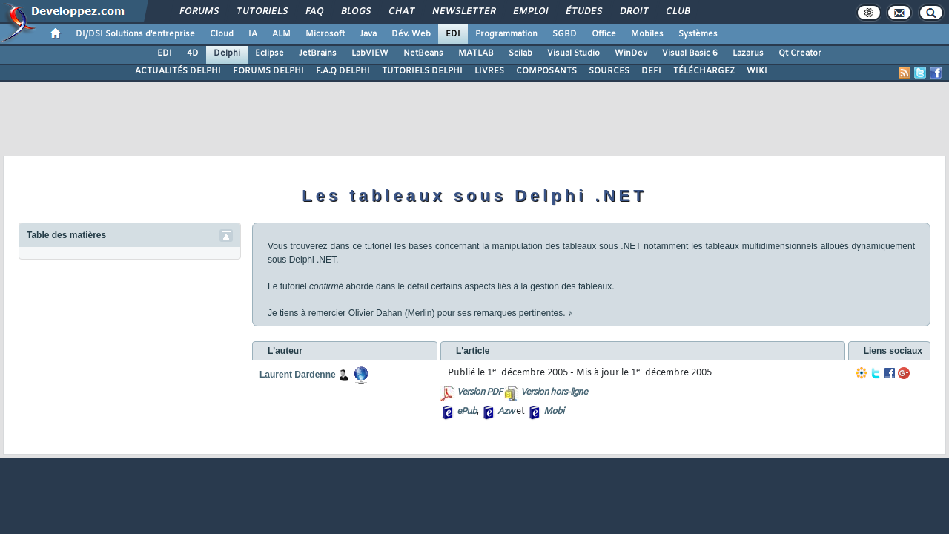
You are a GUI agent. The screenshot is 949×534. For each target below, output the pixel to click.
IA (252, 34)
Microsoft (325, 34)
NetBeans (423, 53)
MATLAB (476, 53)
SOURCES (609, 71)
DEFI (651, 71)
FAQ (313, 12)
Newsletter (463, 12)
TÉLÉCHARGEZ (704, 71)
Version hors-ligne (553, 392)
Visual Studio (573, 53)
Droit (633, 12)
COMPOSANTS (546, 71)
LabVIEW (369, 53)
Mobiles (647, 34)
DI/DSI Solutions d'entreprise (135, 34)
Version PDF (479, 392)
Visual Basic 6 (690, 53)
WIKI (757, 71)
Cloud (222, 34)
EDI (453, 34)
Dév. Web (411, 34)
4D (193, 53)
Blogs (355, 12)
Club (677, 12)
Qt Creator (799, 53)
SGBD (564, 34)
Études (583, 12)
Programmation (506, 34)
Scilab (520, 53)
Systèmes (698, 34)
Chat (400, 12)
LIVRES (489, 71)
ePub (467, 412)
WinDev (631, 53)
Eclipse (269, 53)
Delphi (227, 53)
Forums (198, 12)
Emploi (530, 12)
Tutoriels (261, 12)
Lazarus (748, 53)
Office (604, 34)
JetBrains (318, 53)
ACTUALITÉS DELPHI (178, 71)
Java (368, 34)
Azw (505, 412)
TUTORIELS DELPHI (422, 71)
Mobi (553, 412)
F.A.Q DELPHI (343, 71)
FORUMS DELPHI (268, 71)
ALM (281, 34)
